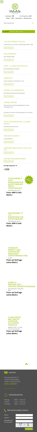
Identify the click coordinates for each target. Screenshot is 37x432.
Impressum (18, 18)
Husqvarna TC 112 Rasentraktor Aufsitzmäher (15, 216)
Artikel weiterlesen (9, 47)
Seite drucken (12, 366)
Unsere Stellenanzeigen (14, 90)
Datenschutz (28, 18)
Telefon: (6, 417)
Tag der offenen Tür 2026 (14, 41)
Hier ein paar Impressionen (15, 159)
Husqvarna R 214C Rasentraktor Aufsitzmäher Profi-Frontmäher (15, 183)
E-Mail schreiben (10, 384)
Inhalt (8, 18)
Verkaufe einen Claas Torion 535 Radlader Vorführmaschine (18, 251)
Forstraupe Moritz (12, 136)
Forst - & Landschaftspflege (16, 66)
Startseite (12, 31)
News (17, 31)
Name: (6, 415)
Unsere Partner (10, 102)
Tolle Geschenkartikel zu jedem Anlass (17, 123)
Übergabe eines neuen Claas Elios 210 (18, 149)
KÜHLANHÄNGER (10, 54)
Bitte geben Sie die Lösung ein (8, 421)
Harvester (8, 78)
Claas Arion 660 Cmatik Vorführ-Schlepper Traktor (14, 321)
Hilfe (12, 18)
